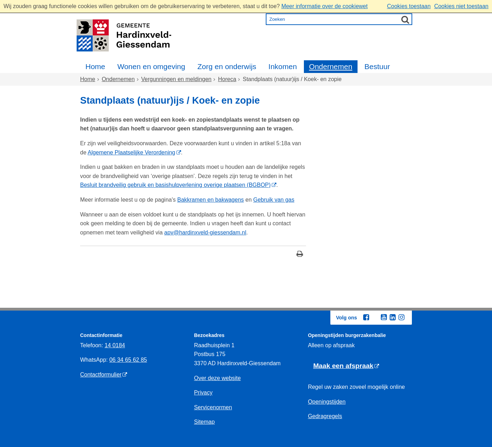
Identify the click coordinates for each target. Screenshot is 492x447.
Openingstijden (327, 402)
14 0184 (114, 345)
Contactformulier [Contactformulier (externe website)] (100, 375)
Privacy (203, 393)
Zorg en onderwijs (226, 66)
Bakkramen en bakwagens (210, 200)
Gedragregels (325, 416)
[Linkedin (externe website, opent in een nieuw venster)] (392, 317)
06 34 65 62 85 (128, 360)
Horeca (227, 79)
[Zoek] (405, 19)
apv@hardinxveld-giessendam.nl (205, 232)
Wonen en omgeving (151, 66)
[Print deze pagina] (299, 254)
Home (95, 66)
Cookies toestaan (409, 6)
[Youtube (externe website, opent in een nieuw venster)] (384, 317)
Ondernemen (331, 66)
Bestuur (377, 66)
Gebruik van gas (273, 200)
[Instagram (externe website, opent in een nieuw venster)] (401, 317)
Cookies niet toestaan (461, 6)
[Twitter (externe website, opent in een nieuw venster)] (375, 317)
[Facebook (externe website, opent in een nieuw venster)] (366, 317)
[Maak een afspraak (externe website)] (346, 366)
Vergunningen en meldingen (176, 79)
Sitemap (204, 422)
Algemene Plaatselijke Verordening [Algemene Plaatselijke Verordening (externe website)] (131, 152)
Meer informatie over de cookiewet (324, 6)
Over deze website (217, 378)
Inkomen (283, 66)
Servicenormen (213, 407)
